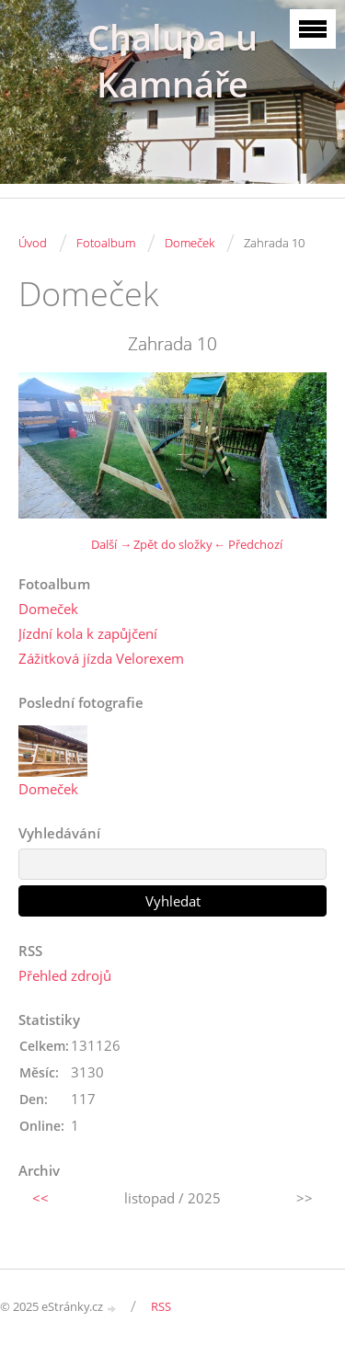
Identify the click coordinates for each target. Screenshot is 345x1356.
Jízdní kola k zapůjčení (87, 633)
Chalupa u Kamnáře (172, 61)
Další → (111, 544)
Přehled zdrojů (64, 975)
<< (40, 1198)
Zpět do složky (173, 544)
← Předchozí (247, 544)
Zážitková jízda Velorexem (101, 658)
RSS (161, 1306)
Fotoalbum (105, 242)
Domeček (189, 242)
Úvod (32, 242)
